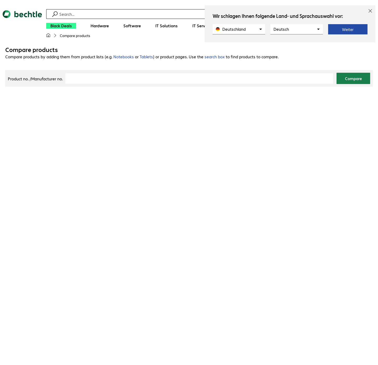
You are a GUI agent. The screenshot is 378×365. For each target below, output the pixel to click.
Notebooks (123, 56)
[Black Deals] (61, 26)
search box (214, 56)
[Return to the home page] (22, 26)
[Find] (192, 14)
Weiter (348, 29)
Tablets (146, 56)
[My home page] (48, 35)
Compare (353, 78)
